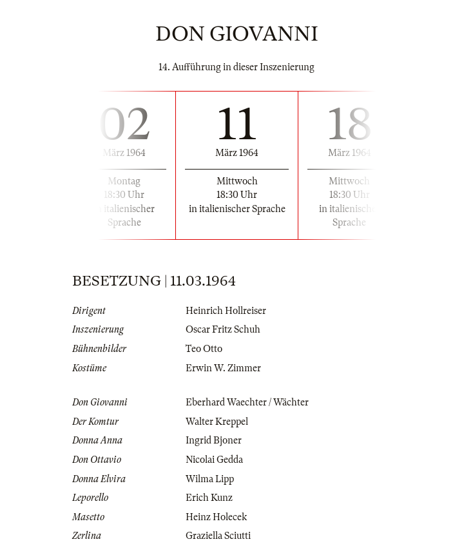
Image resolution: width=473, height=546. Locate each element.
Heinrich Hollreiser (226, 311)
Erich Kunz (209, 497)
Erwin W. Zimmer (223, 368)
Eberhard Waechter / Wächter (247, 402)
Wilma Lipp (210, 479)
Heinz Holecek (216, 517)
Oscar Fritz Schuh (223, 329)
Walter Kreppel (217, 421)
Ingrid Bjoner (214, 440)
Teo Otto (204, 349)
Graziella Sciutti (218, 536)
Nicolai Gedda (214, 459)
